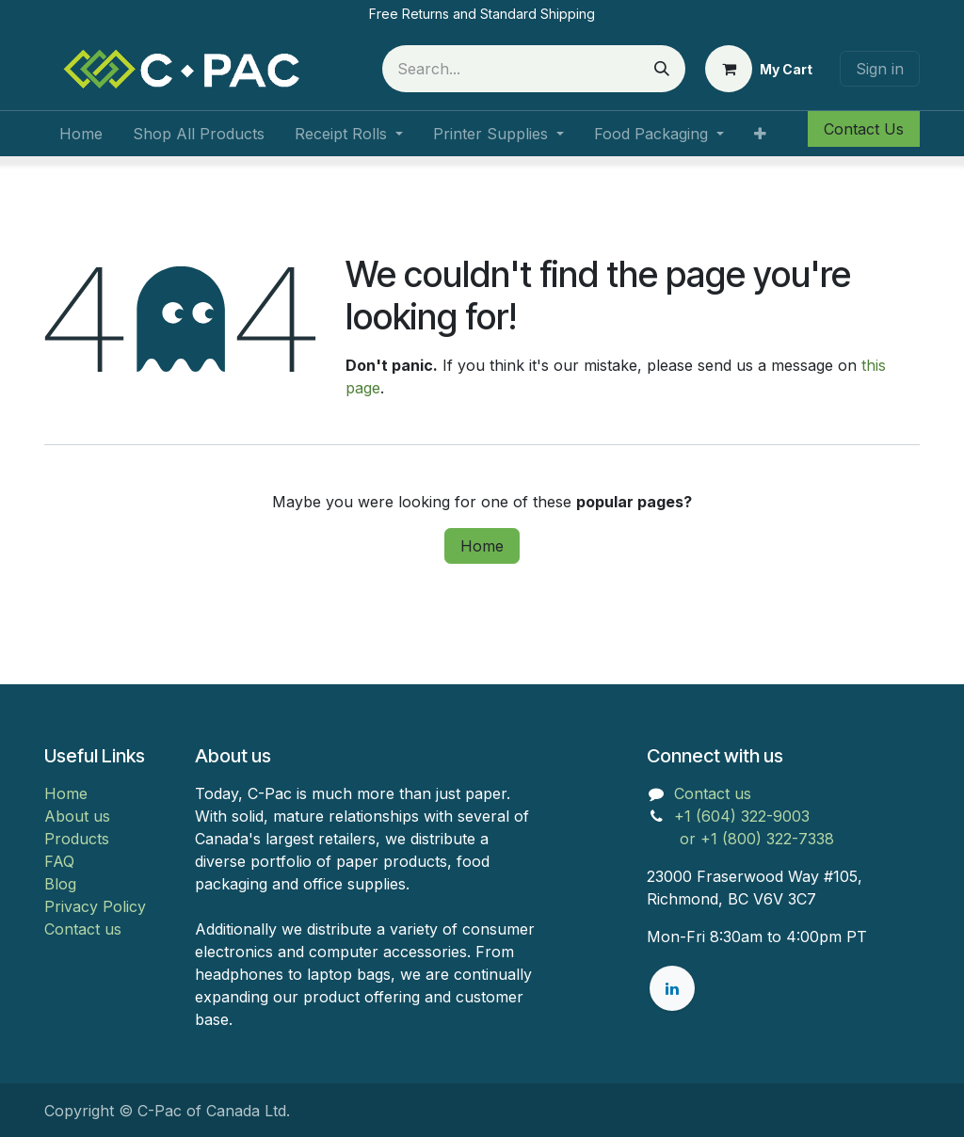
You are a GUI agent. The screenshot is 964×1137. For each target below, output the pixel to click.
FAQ (59, 861)
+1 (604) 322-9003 (744, 816)
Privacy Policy (95, 906)
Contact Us (864, 129)
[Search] (661, 68)
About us (77, 816)
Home (482, 545)
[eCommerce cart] (758, 69)
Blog (60, 883)
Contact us (82, 929)
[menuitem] (81, 133)
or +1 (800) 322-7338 (740, 838)
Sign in (880, 68)
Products (76, 838)
